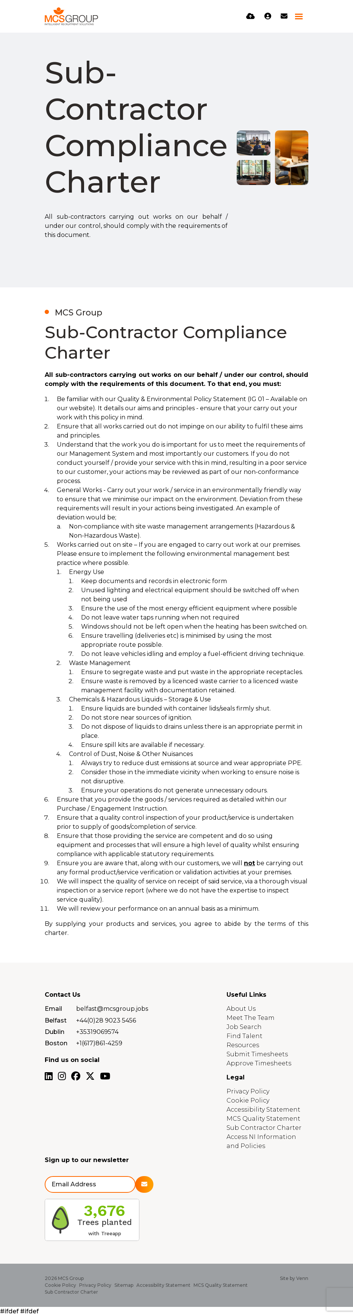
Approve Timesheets (258, 1063)
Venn (302, 1278)
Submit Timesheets (257, 1054)
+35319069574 (97, 1031)
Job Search (244, 1027)
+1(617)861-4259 (99, 1043)
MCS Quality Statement (263, 1118)
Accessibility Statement (263, 1109)
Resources (242, 1045)
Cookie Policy (247, 1100)
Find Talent (244, 1036)
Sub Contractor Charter (263, 1127)
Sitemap (123, 1285)
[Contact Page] (284, 16)
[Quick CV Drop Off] (250, 16)
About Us (241, 1008)
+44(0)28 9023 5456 (106, 1020)
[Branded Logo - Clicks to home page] (71, 16)
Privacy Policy (247, 1091)
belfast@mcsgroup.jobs (112, 1008)
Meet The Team (250, 1017)
